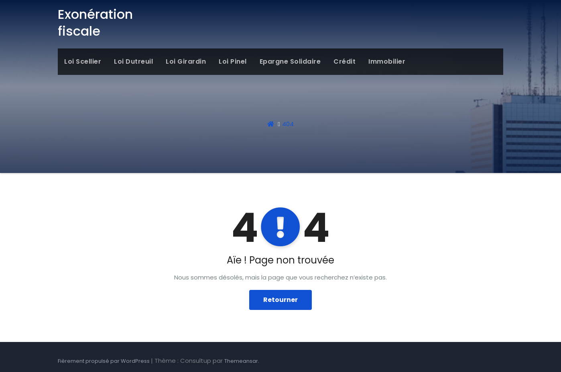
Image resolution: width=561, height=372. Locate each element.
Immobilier (386, 61)
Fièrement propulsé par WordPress (104, 361)
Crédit (344, 61)
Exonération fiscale (95, 22)
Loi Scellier (82, 61)
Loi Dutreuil (133, 61)
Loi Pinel (233, 61)
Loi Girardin (186, 61)
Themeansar (241, 361)
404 (288, 124)
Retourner (280, 299)
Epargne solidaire (290, 61)
